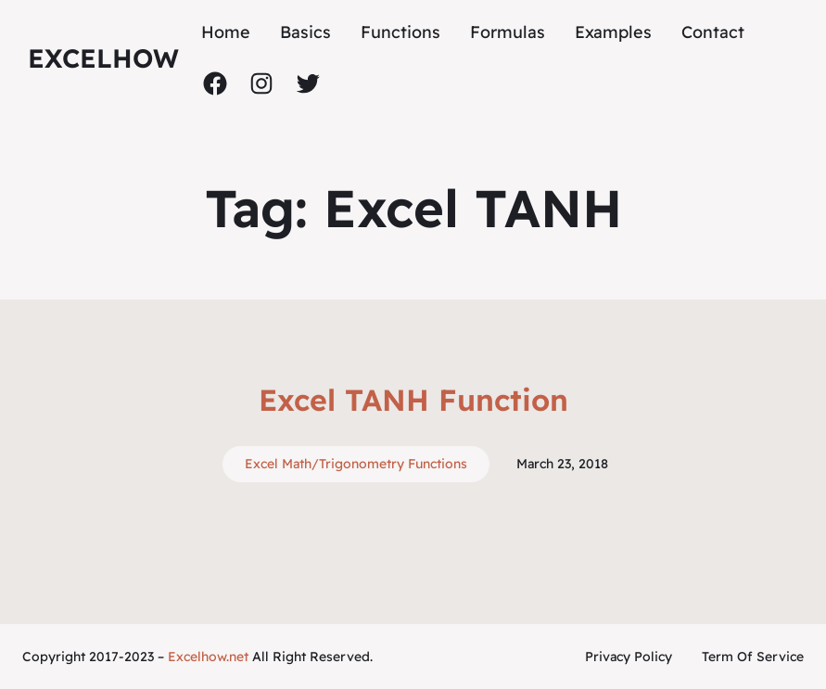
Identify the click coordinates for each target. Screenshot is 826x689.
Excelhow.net (208, 656)
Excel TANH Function (413, 399)
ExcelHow (103, 58)
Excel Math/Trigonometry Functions (356, 463)
